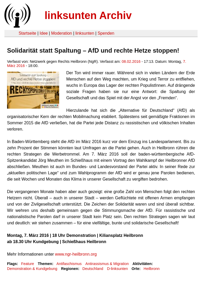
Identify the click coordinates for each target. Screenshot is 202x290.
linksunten (84, 33)
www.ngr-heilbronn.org (76, 254)
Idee (44, 33)
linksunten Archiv (88, 15)
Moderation (61, 33)
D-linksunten (117, 269)
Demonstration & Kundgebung (32, 269)
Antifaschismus (69, 264)
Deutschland (92, 269)
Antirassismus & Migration (107, 264)
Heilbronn (152, 269)
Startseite (27, 33)
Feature (27, 264)
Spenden (105, 33)
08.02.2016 (131, 61)
